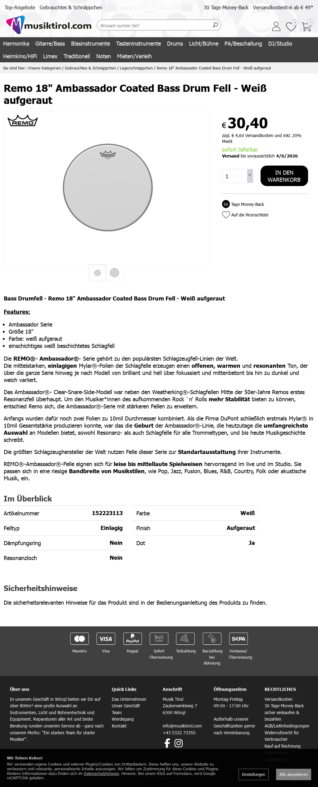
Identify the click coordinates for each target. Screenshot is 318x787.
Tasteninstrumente (138, 43)
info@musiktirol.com (182, 726)
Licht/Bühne (203, 43)
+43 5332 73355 (179, 733)
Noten (103, 56)
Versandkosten (279, 699)
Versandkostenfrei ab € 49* (283, 7)
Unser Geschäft (126, 706)
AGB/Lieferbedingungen (287, 726)
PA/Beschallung (243, 43)
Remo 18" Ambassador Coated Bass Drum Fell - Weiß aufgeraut (214, 67)
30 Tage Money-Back (226, 7)
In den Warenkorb (284, 176)
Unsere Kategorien (44, 67)
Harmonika (16, 43)
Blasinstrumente (90, 43)
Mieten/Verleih (134, 56)
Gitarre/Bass (50, 43)
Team (117, 712)
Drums (175, 43)
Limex (50, 56)
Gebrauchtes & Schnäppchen (71, 7)
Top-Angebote (20, 7)
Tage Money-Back (243, 204)
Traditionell (77, 56)
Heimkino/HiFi (20, 56)
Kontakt (119, 726)
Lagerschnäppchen (136, 67)
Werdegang (123, 719)
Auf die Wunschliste (249, 215)
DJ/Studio (280, 43)
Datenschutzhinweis (101, 773)
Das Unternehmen (129, 699)
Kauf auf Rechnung (283, 746)
